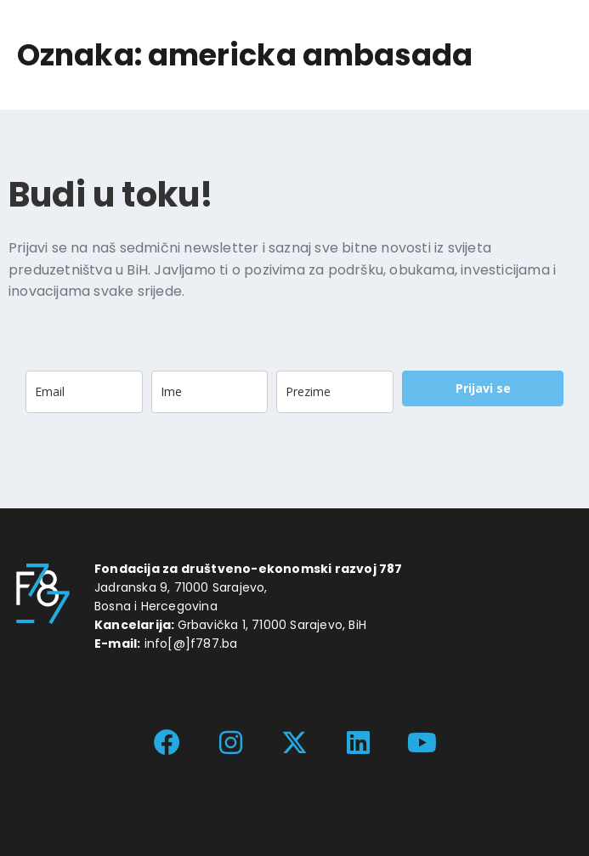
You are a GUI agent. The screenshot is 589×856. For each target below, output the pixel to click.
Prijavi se (483, 388)
